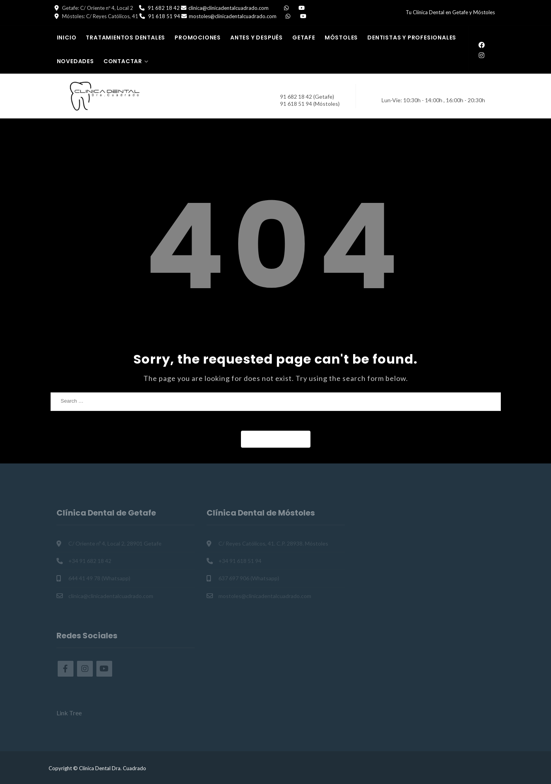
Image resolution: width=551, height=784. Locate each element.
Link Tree (69, 712)
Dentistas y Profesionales (411, 37)
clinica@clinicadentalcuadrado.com (228, 8)
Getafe (303, 37)
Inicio (67, 37)
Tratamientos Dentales (125, 37)
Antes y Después (256, 37)
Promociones (198, 37)
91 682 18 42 (164, 8)
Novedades (75, 61)
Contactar (122, 61)
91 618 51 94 (164, 16)
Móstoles (341, 37)
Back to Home (276, 439)
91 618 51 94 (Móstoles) (310, 103)
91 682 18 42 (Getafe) (307, 96)
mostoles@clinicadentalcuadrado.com (232, 16)
